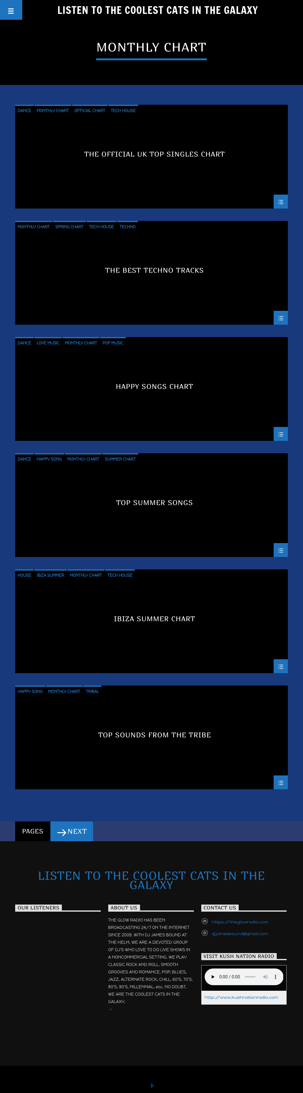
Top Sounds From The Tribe (154, 735)
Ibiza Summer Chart (154, 619)
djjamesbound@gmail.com (240, 933)
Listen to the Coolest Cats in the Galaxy (158, 9)
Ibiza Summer (50, 575)
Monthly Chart (53, 110)
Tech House (123, 110)
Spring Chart (69, 227)
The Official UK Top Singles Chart (154, 154)
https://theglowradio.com (240, 922)
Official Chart (90, 110)
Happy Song (49, 459)
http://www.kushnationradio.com (241, 997)
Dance (24, 110)
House (24, 575)
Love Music (48, 343)
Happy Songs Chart (155, 386)
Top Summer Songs (154, 503)
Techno (128, 227)
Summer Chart (120, 459)
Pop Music (113, 343)
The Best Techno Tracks (154, 270)
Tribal (92, 691)
